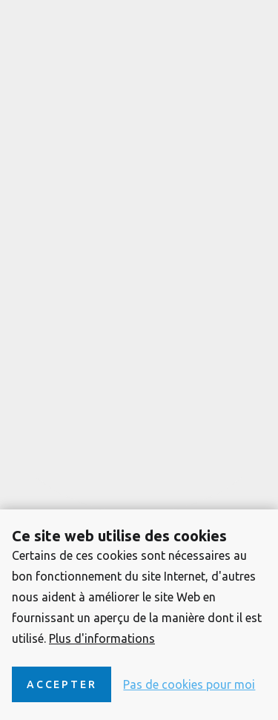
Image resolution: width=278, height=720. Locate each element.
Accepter (61, 684)
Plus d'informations (102, 638)
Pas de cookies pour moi (189, 684)
